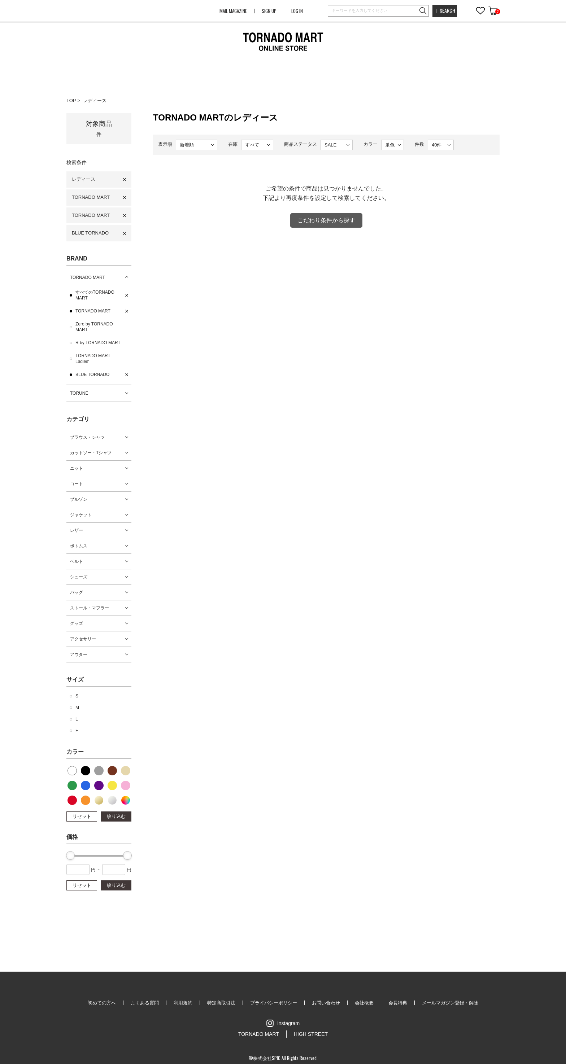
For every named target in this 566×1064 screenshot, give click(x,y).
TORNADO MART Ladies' (92, 358)
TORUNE (79, 393)
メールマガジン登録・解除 (450, 1003)
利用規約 (183, 1003)
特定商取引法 (221, 1003)
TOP (71, 100)
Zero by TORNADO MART (94, 326)
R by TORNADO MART (98, 342)
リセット (82, 816)
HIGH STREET (311, 1034)
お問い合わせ (326, 1003)
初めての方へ (102, 1003)
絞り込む (116, 816)
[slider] (70, 855)
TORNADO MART (91, 197)
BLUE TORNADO (90, 233)
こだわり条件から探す (326, 220)
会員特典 (397, 1003)
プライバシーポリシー (273, 1003)
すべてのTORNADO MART (94, 295)
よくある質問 (145, 1003)
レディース (94, 100)
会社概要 (364, 1003)
